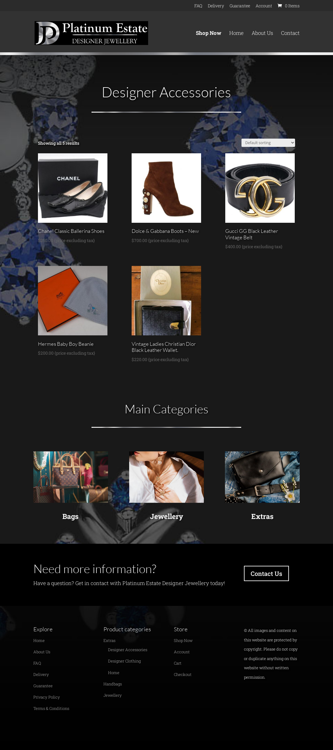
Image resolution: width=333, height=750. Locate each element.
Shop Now (208, 33)
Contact (290, 33)
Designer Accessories (127, 649)
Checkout (183, 674)
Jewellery (166, 516)
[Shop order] (268, 143)
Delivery (216, 6)
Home (236, 33)
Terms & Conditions (51, 708)
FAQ (198, 6)
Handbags (112, 684)
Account (264, 6)
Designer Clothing (124, 661)
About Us (262, 33)
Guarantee (240, 6)
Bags (70, 516)
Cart (177, 663)
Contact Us (266, 573)
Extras (262, 516)
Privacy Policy (46, 697)
